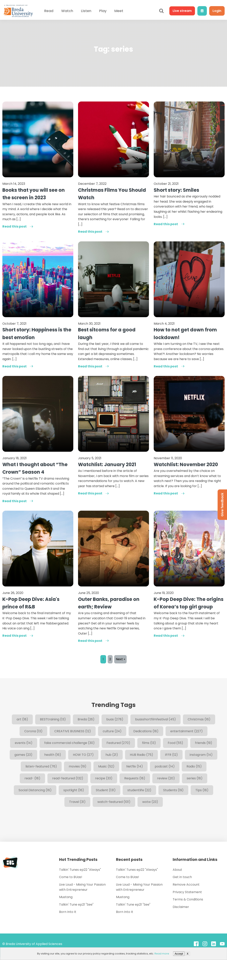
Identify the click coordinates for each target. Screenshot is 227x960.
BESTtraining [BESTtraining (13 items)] (53, 719)
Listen (86, 10)
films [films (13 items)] (149, 743)
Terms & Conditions (188, 899)
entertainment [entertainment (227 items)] (186, 731)
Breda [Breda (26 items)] (86, 719)
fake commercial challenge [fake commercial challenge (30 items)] (69, 743)
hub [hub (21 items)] (111, 754)
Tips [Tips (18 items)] (201, 790)
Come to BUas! (70, 877)
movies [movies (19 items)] (77, 766)
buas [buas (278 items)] (114, 719)
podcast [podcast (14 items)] (165, 766)
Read (48, 10)
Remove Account (186, 884)
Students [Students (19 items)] (173, 790)
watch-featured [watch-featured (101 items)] (113, 802)
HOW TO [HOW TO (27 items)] (83, 754)
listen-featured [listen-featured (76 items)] (41, 766)
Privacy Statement (187, 892)
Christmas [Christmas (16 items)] (199, 719)
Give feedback (222, 505)
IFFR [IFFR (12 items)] (171, 754)
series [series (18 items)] (195, 778)
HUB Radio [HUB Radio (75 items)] (141, 754)
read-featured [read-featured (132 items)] (67, 778)
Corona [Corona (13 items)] (33, 731)
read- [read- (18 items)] (32, 778)
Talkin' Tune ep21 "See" (76, 904)
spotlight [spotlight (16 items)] (73, 790)
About (177, 869)
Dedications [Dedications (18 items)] (145, 731)
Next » (120, 659)
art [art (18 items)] (22, 719)
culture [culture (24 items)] (112, 731)
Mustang (66, 897)
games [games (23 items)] (23, 754)
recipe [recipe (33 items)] (103, 778)
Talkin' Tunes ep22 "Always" (80, 869)
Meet (118, 10)
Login (217, 11)
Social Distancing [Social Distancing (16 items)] (35, 790)
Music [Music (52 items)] (106, 766)
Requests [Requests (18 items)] (134, 778)
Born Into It (67, 912)
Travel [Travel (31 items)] (77, 802)
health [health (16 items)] (52, 754)
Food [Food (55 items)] (175, 743)
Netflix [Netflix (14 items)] (134, 766)
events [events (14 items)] (23, 743)
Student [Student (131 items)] (106, 790)
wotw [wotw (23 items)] (150, 802)
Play (102, 10)
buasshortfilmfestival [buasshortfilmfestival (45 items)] (155, 719)
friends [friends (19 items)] (203, 743)
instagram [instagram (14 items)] (201, 754)
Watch (67, 10)
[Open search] (161, 10)
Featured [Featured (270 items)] (118, 743)
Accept (179, 953)
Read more (161, 953)
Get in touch (182, 877)
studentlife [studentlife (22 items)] (139, 790)
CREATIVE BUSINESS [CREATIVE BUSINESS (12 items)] (72, 731)
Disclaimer (181, 907)
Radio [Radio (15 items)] (194, 766)
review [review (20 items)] (166, 778)
